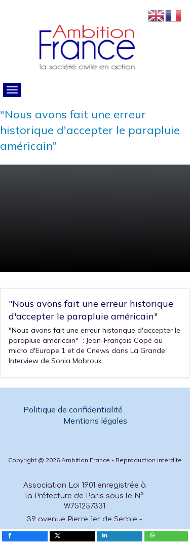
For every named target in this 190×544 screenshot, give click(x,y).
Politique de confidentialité (74, 409)
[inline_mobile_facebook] (25, 536)
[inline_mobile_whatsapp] (166, 536)
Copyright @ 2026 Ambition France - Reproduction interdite (95, 460)
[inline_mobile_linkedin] (119, 536)
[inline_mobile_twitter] (72, 536)
